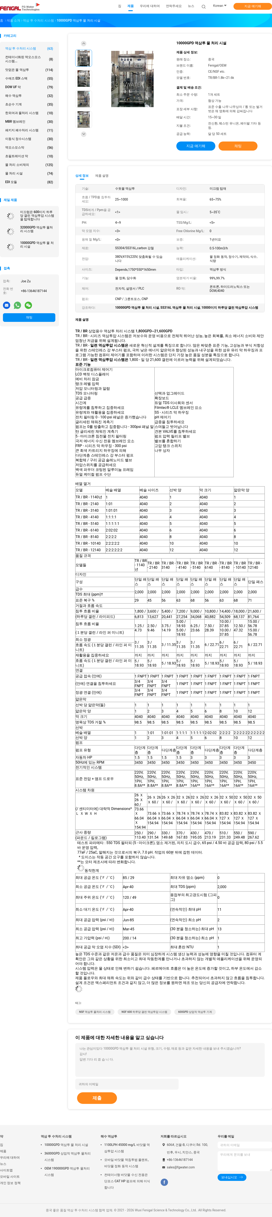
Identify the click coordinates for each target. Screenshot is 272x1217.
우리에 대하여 (10, 1157)
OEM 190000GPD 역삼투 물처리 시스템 (67, 1172)
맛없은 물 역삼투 (29, 70)
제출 (97, 1098)
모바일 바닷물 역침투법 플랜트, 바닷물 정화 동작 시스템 (126, 1163)
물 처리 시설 (29, 173)
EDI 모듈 (29, 182)
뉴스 (3, 1164)
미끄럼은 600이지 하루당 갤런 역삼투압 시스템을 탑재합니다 (37, 215)
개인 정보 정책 (10, 1183)
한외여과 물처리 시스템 (29, 113)
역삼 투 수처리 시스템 (29, 48)
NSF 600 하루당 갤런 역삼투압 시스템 (144, 1011)
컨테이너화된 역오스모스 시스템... (29, 59)
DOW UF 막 (29, 87)
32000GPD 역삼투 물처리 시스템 (36, 229)
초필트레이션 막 (29, 156)
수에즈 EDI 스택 (29, 78)
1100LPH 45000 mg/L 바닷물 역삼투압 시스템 (127, 1148)
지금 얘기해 (252, 6)
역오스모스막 (29, 147)
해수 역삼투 (29, 96)
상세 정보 (82, 175)
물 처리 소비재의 (29, 165)
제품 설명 (102, 175)
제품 (3, 1151)
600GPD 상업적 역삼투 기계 (195, 1011)
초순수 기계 (29, 104)
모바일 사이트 (10, 1176)
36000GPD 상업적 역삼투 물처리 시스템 (67, 1157)
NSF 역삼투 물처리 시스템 (95, 1011)
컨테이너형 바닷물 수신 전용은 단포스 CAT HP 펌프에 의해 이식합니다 (127, 1181)
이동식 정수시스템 (29, 139)
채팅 (29, 317)
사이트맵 (6, 1170)
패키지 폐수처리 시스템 (29, 130)
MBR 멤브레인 (29, 121)
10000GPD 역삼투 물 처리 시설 (37, 244)
